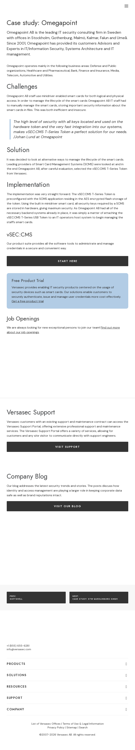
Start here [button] (67, 261)
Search (83, 727)
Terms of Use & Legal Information (83, 723)
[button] (126, 6)
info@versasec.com (19, 649)
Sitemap (71, 727)
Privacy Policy (56, 727)
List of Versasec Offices (45, 723)
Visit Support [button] (67, 447)
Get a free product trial (28, 301)
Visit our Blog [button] (67, 506)
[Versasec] (23, 6)
